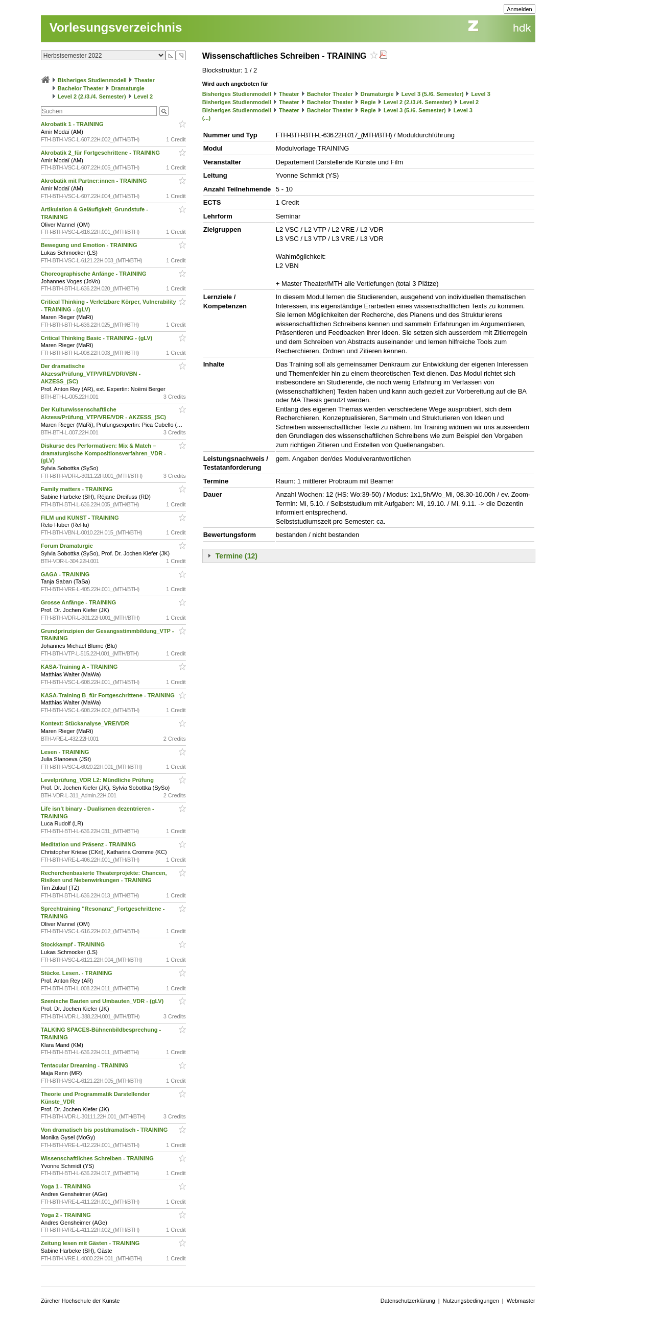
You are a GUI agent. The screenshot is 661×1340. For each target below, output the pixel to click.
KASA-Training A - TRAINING (80, 667)
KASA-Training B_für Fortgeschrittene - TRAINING (108, 695)
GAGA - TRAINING (66, 574)
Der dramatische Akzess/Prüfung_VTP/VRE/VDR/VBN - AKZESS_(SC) (91, 373)
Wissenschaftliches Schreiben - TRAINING (98, 1158)
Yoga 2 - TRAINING (66, 1215)
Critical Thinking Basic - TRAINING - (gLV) (97, 338)
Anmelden (519, 9)
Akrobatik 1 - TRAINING (73, 124)
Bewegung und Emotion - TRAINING (90, 245)
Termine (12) (236, 556)
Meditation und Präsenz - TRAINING (89, 844)
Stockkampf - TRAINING (73, 944)
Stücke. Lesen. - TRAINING (77, 973)
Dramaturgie (128, 88)
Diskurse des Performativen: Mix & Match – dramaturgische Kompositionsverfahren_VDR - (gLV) (103, 453)
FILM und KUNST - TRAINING (81, 518)
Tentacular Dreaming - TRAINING (85, 1065)
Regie (368, 102)
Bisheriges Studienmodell (92, 80)
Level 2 (143, 96)
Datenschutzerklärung (408, 1301)
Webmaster (521, 1301)
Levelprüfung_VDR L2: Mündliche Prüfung (98, 780)
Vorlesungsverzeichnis (116, 27)
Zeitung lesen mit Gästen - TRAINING (91, 1243)
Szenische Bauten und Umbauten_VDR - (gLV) (103, 1001)
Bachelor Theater (81, 88)
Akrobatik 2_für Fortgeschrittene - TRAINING (101, 153)
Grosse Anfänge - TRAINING (79, 602)
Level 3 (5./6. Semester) (433, 94)
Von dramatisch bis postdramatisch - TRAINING (105, 1130)
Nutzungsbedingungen (471, 1301)
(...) (206, 118)
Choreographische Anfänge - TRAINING (94, 274)
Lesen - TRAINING (66, 752)
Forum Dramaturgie (68, 546)
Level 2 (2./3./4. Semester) (92, 96)
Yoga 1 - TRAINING (66, 1186)
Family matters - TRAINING (77, 489)
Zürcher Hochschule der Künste (80, 1301)
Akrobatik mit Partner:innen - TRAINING (95, 181)
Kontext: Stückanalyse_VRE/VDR (86, 723)
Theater (144, 80)
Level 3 (480, 94)
